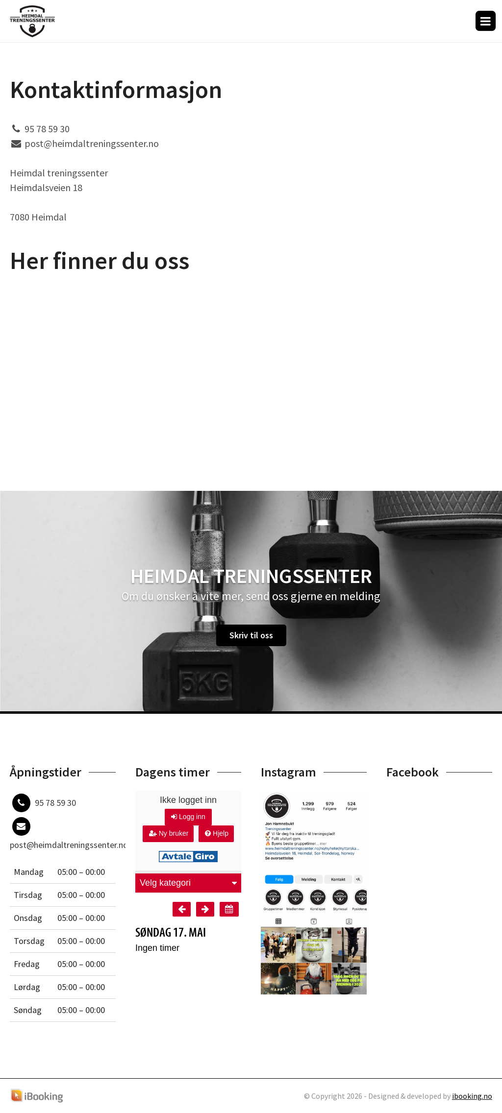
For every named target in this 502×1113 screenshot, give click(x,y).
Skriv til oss (251, 635)
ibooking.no (472, 1096)
